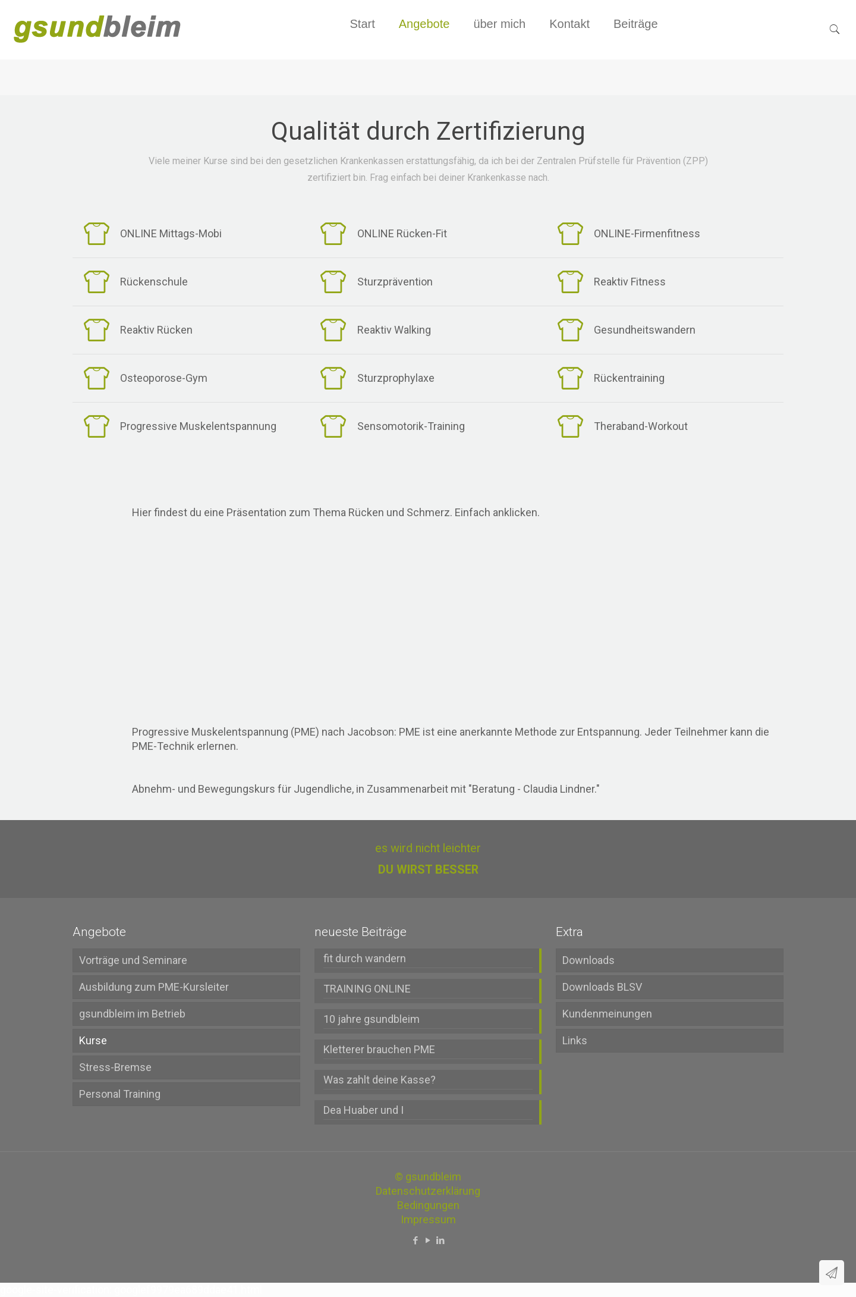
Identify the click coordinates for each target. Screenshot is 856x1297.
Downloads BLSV (602, 987)
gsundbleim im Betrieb (132, 1013)
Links (574, 1040)
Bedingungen (428, 1205)
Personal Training (119, 1094)
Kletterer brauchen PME (379, 1049)
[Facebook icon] (415, 1240)
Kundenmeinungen (607, 1013)
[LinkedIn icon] (440, 1240)
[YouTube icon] (428, 1240)
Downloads (588, 960)
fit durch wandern (364, 958)
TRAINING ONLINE (367, 988)
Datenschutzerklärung (428, 1191)
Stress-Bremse (115, 1067)
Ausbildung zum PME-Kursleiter (154, 987)
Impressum (428, 1219)
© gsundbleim (428, 1176)
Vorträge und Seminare (133, 960)
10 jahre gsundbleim (371, 1019)
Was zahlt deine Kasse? (379, 1079)
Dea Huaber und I (363, 1110)
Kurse (93, 1040)
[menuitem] (424, 53)
